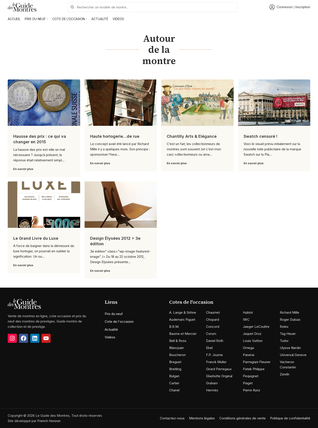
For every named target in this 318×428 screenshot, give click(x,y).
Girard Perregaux (219, 369)
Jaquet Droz (252, 334)
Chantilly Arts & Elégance (192, 136)
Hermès (212, 390)
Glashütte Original (219, 376)
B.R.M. (174, 326)
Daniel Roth (214, 341)
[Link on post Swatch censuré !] (274, 102)
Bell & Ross (177, 341)
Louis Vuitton (253, 341)
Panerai (248, 355)
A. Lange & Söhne (182, 312)
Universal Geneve (293, 355)
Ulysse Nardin (290, 348)
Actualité (111, 329)
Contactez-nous (172, 418)
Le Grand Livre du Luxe (35, 238)
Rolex (284, 326)
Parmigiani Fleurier (257, 362)
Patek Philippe (254, 369)
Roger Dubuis (290, 319)
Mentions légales (202, 418)
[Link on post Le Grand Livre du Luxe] (44, 204)
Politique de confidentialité (290, 418)
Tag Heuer (288, 334)
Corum (211, 334)
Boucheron (177, 355)
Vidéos (110, 337)
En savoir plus (23, 169)
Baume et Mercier (183, 334)
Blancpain (176, 348)
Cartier (174, 383)
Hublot (248, 312)
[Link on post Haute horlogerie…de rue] (121, 102)
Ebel (209, 348)
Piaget (248, 383)
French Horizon (49, 421)
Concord (212, 326)
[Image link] (24, 303)
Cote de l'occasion (119, 321)
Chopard (212, 319)
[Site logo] (22, 7)
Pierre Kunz (251, 390)
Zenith (284, 374)
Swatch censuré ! (260, 136)
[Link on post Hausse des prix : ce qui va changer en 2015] (44, 102)
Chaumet (213, 312)
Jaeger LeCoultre (256, 326)
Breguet (175, 362)
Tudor (284, 341)
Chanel (174, 390)
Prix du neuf (114, 314)
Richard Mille (289, 312)
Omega (248, 348)
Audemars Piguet (182, 319)
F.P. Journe (214, 355)
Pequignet (250, 376)
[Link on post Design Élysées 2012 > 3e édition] (121, 204)
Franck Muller (216, 362)
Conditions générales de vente (242, 418)
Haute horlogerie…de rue (114, 136)
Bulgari (174, 376)
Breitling (175, 369)
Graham (212, 383)
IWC (246, 319)
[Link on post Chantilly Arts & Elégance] (197, 102)
